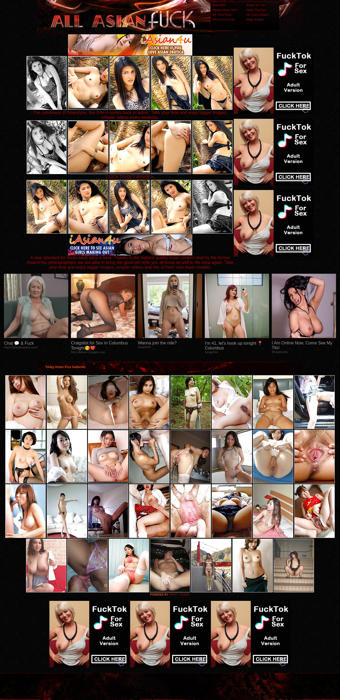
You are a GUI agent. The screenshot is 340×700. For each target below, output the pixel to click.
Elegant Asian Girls (224, 9)
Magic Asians (255, 19)
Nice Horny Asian (223, 19)
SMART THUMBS (179, 594)
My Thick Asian (222, 14)
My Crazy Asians (257, 14)
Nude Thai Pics (256, 9)
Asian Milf (218, 5)
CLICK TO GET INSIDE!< (130, 177)
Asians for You (255, 5)
